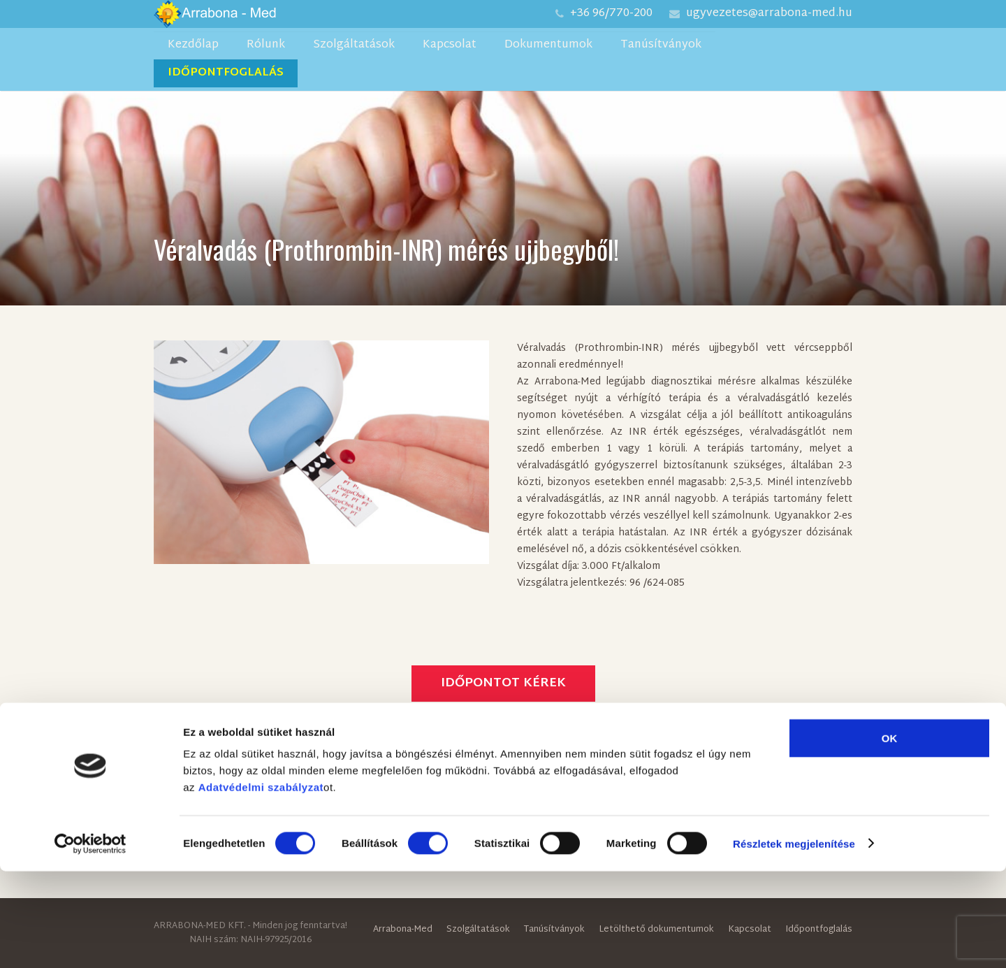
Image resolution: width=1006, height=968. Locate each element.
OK (890, 835)
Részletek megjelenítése (794, 940)
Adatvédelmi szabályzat (260, 884)
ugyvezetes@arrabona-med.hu (769, 13)
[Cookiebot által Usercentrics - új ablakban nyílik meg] (90, 940)
